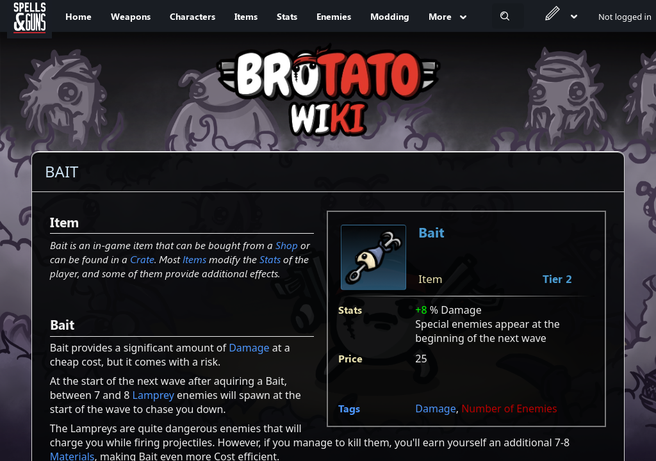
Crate (142, 259)
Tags (349, 408)
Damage (435, 408)
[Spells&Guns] (29, 16)
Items (194, 259)
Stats (270, 259)
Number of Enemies (509, 408)
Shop (286, 245)
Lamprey (153, 395)
